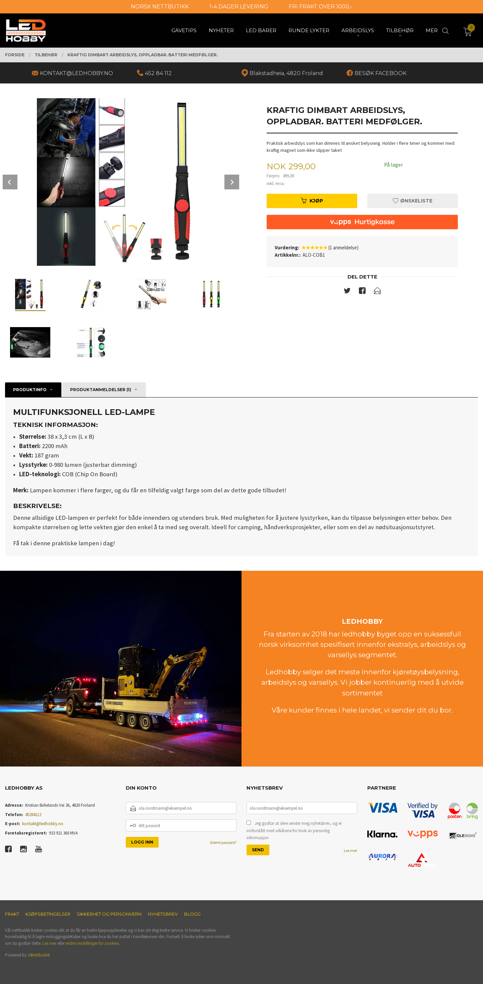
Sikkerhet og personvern (109, 914)
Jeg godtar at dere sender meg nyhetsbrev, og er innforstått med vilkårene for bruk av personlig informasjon (294, 830)
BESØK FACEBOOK (381, 73)
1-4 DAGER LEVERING (239, 6)
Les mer (350, 850)
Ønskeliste (412, 201)
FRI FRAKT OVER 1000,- (320, 6)
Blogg (192, 914)
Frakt (12, 914)
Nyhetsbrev (163, 914)
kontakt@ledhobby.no (42, 823)
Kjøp (312, 201)
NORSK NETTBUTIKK (160, 6)
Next (231, 182)
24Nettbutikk (39, 955)
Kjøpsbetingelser (47, 914)
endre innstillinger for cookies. (93, 943)
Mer (432, 30)
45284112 (33, 814)
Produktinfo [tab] (30, 389)
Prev (10, 182)
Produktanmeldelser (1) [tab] (100, 389)
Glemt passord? (223, 842)
